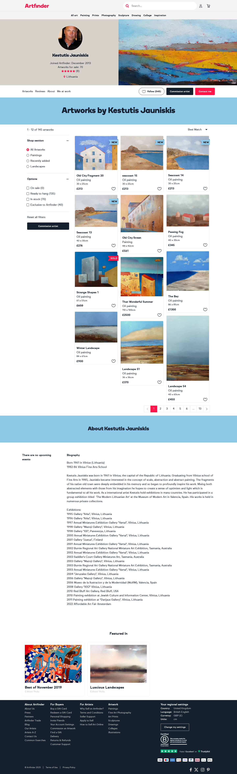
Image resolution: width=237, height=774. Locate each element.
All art (74, 15)
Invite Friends (57, 720)
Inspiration (160, 15)
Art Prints (113, 716)
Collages (113, 728)
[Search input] (162, 6)
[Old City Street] (142, 224)
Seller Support (87, 716)
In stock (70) (38, 199)
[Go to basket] (208, 6)
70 (81, 67)
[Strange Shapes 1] (96, 280)
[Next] (206, 409)
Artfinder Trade (33, 720)
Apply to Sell (86, 720)
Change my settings (175, 727)
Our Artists (30, 728)
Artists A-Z (30, 732)
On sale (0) (37, 188)
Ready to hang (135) (42, 193)
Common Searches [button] (35, 740)
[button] (48, 140)
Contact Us (31, 736)
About (51, 91)
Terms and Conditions (91, 712)
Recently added (40, 160)
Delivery (54, 736)
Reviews (40, 91)
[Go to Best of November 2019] (53, 669)
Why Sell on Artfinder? (92, 708)
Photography (109, 15)
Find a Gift (56, 732)
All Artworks (37, 149)
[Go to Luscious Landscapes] (119, 669)
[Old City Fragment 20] (96, 164)
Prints (95, 15)
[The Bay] (188, 282)
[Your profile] (200, 6)
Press (28, 712)
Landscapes (37, 166)
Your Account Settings (62, 724)
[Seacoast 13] (96, 222)
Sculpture (123, 15)
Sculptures (114, 720)
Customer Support (60, 744)
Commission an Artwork (62, 728)
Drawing (136, 15)
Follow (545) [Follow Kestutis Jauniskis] (151, 91)
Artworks (27, 91)
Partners (29, 716)
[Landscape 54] (188, 359)
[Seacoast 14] (188, 163)
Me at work (64, 91)
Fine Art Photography (119, 712)
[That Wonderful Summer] (142, 287)
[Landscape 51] (142, 353)
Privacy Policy (69, 767)
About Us (30, 708)
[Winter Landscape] (96, 338)
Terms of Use (52, 767)
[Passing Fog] (188, 221)
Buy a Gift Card (58, 708)
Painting (85, 15)
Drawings (113, 724)
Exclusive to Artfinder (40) (46, 204)
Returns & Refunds (60, 740)
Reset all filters (36, 217)
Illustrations (114, 732)
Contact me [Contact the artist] (205, 91)
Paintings (36, 155)
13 (200, 408)
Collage (147, 15)
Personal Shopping (60, 716)
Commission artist (180, 91)
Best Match (198, 130)
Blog (27, 724)
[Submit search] (127, 6)
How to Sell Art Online (91, 724)
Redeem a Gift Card (61, 712)
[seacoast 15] (142, 164)
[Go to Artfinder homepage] (37, 6)
